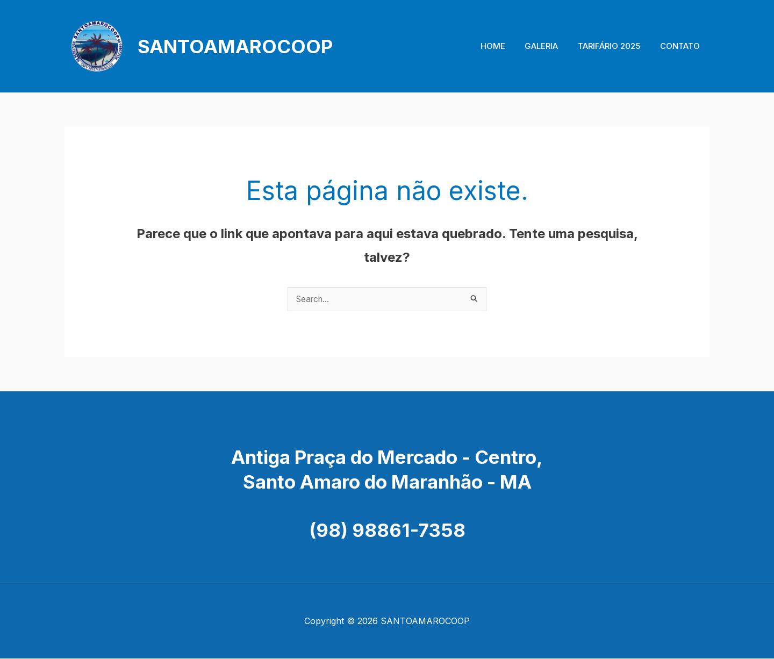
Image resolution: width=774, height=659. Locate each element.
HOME (505, 46)
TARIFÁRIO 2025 (614, 46)
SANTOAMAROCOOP (235, 46)
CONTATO (681, 46)
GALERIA (550, 46)
